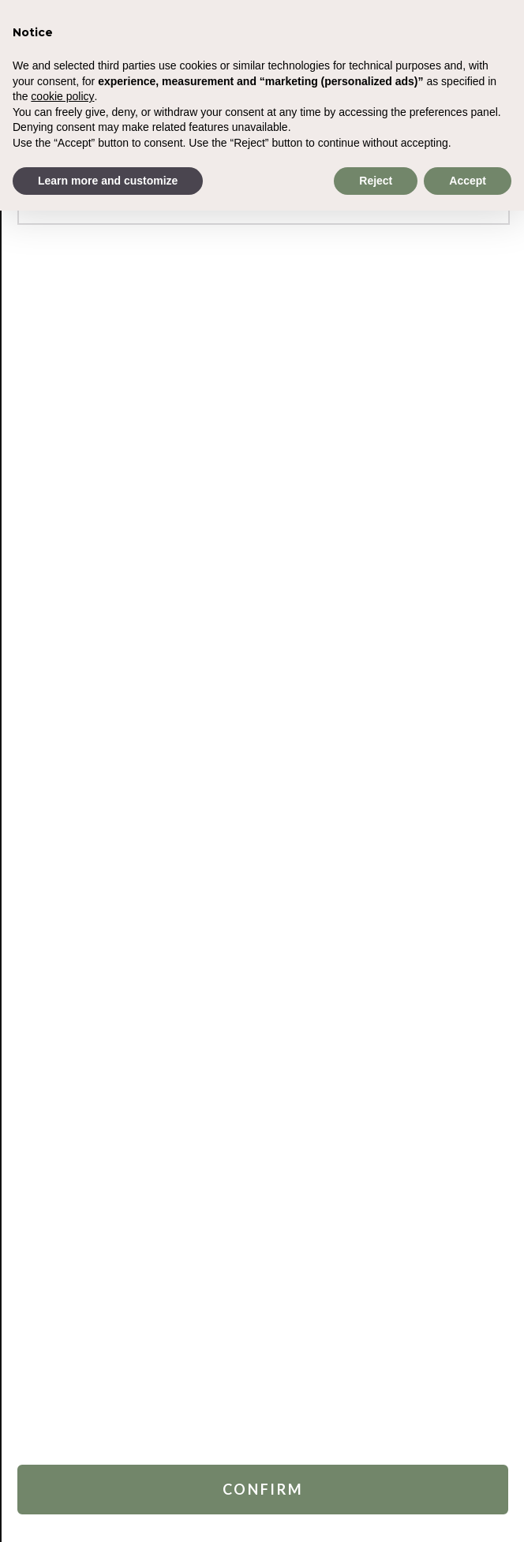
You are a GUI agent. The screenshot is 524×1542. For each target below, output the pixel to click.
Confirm (263, 1489)
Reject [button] (375, 180)
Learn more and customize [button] (108, 180)
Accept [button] (467, 180)
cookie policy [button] (62, 96)
